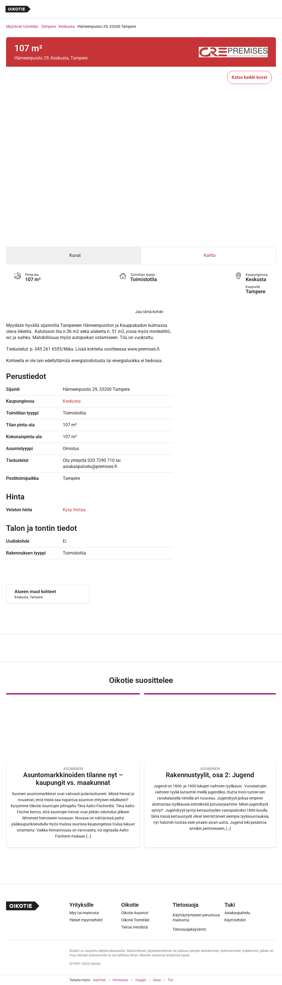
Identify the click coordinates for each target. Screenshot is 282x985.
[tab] (73, 255)
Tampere (48, 26)
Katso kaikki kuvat (249, 77)
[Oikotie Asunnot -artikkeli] (73, 770)
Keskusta (67, 26)
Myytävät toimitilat (22, 26)
